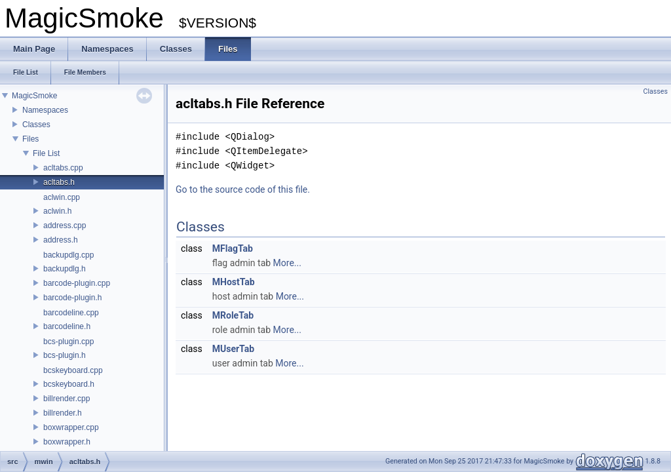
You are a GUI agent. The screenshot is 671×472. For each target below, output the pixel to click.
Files (30, 139)
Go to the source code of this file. (243, 189)
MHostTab (233, 282)
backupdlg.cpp (68, 255)
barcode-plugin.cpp (76, 283)
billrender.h (62, 413)
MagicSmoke (34, 95)
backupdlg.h (64, 268)
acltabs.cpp (63, 167)
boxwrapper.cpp (71, 427)
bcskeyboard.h (68, 384)
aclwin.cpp (61, 197)
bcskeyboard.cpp (73, 370)
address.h (60, 240)
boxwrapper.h (66, 441)
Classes (36, 124)
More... (287, 263)
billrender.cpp (66, 398)
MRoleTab (233, 315)
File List (46, 153)
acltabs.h (59, 182)
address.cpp (64, 225)
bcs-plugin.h (64, 355)
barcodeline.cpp (71, 312)
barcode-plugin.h (72, 297)
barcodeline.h (66, 326)
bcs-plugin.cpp (68, 341)
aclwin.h (57, 211)
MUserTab (233, 349)
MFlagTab (232, 248)
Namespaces (45, 110)
